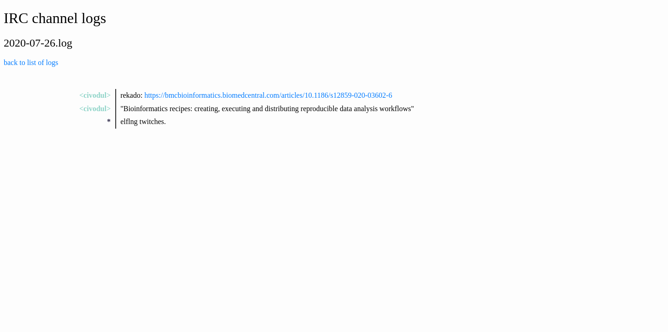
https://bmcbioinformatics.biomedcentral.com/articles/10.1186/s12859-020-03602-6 (268, 95)
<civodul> (95, 95)
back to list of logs (31, 62)
